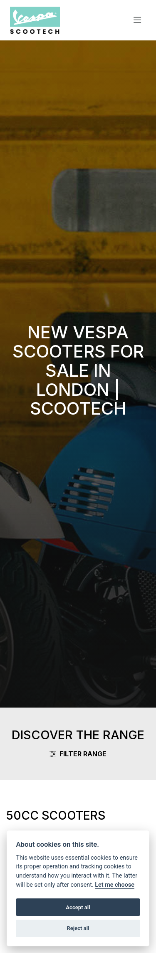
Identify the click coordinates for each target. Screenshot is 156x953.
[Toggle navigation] (137, 20)
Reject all (78, 928)
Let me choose (114, 884)
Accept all (78, 907)
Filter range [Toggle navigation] (78, 754)
